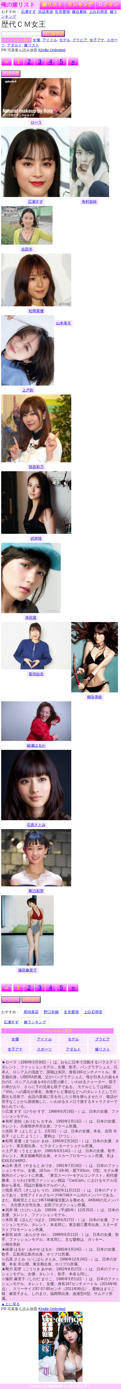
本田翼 (30, 618)
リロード (10, 73)
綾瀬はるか (36, 746)
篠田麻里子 (27, 970)
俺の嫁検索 (53, 33)
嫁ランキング (35, 1022)
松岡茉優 (36, 311)
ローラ (36, 122)
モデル (64, 40)
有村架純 (89, 202)
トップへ (10, 999)
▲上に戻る (10, 1304)
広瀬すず (28, 12)
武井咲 (36, 538)
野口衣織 (51, 1012)
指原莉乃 (36, 467)
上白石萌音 (98, 12)
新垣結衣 (36, 674)
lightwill (55, 1386)
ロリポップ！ (79, 1386)
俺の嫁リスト (18, 5)
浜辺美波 (45, 12)
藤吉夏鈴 (79, 12)
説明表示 (31, 999)
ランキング (80, 4)
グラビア (79, 40)
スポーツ (44, 1049)
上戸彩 (27, 390)
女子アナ (96, 40)
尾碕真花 (31, 1012)
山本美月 (63, 323)
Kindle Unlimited (51, 50)
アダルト (14, 45)
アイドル (49, 40)
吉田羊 (26, 249)
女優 (36, 40)
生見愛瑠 (62, 12)
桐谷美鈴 (94, 697)
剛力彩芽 (36, 891)
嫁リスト (52, 4)
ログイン (108, 4)
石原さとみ (36, 825)
